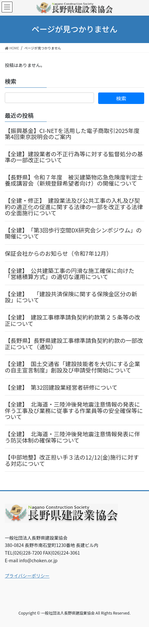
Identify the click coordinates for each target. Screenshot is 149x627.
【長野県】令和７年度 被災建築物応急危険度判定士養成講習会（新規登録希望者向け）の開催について (74, 180)
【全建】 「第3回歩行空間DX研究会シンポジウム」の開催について (73, 233)
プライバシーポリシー (27, 575)
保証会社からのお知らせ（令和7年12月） (58, 253)
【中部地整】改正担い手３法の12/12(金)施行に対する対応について (72, 460)
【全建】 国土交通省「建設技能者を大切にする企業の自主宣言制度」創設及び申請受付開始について (72, 366)
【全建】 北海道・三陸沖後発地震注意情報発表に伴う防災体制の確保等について (72, 437)
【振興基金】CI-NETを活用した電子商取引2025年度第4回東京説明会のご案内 (72, 133)
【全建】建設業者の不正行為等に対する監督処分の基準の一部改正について (74, 157)
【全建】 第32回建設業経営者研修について (61, 387)
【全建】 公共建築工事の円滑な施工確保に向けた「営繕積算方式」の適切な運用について (69, 273)
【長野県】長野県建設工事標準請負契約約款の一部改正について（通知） (74, 343)
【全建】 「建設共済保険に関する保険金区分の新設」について (71, 297)
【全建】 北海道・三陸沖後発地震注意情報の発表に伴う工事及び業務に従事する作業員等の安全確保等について (74, 410)
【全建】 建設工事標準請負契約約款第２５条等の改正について (72, 320)
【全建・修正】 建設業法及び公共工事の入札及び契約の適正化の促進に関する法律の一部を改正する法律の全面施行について (74, 206)
